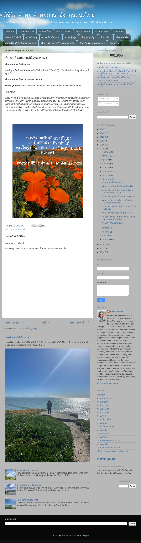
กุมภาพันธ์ (107, 236)
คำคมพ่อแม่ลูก (88, 37)
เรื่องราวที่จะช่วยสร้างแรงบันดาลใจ (57, 43)
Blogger (85, 536)
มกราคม (106, 239)
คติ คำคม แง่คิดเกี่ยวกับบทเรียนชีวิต (117, 186)
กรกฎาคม (106, 171)
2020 (102, 145)
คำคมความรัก (83, 31)
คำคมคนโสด (45, 31)
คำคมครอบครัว (63, 31)
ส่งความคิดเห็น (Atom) (27, 328)
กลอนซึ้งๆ (114, 43)
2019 (102, 149)
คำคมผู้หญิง (70, 37)
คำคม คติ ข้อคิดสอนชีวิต (108, 81)
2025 (102, 129)
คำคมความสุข (102, 31)
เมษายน (106, 228)
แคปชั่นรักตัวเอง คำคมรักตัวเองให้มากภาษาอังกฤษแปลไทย (119, 218)
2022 (102, 137)
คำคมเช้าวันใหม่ (13, 37)
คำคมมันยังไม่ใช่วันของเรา (29, 485)
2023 (102, 133)
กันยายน (106, 164)
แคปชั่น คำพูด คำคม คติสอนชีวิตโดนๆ (113, 77)
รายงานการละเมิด (106, 459)
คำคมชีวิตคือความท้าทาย (113, 223)
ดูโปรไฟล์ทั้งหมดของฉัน (107, 383)
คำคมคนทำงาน (26, 31)
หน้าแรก (10, 31)
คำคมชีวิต (118, 31)
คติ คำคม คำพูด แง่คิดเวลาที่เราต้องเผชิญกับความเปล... (118, 201)
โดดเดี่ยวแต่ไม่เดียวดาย (17, 337)
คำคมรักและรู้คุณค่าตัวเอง (92, 43)
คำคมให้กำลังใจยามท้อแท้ (108, 448)
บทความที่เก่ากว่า (79, 322)
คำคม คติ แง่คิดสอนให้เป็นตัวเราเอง (118, 213)
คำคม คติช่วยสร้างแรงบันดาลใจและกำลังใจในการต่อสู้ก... (118, 191)
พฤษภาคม (107, 179)
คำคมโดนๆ (31, 37)
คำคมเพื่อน (105, 37)
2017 (102, 248)
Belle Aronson (117, 312)
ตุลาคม (105, 160)
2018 (102, 244)
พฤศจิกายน (107, 156)
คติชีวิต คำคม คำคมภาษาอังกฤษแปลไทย (47, 15)
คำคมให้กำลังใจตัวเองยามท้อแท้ (20, 43)
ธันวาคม (106, 152)
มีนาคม (105, 232)
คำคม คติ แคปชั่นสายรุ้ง (27, 470)
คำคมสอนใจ (122, 37)
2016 (102, 252)
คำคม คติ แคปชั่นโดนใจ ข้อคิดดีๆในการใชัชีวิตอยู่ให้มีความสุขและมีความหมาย (116, 72)
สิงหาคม (106, 167)
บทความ (104, 99)
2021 (102, 141)
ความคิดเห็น (105, 103)
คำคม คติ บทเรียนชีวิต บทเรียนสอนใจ (118, 196)
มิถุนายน (106, 175)
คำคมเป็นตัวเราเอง (51, 37)
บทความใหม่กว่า (15, 322)
